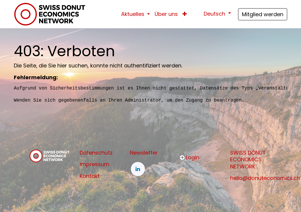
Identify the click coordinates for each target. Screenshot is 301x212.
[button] (184, 14)
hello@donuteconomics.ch (265, 178)
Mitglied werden (262, 14)
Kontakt (90, 176)
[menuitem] (166, 14)
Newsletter (144, 152)
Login (192, 157)
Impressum (94, 164)
